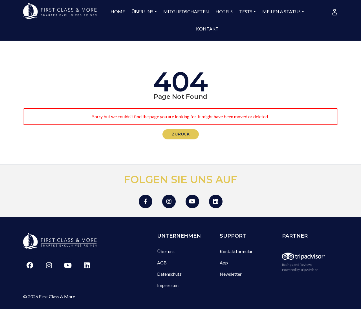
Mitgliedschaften (186, 11)
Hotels (224, 11)
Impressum (168, 285)
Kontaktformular (236, 251)
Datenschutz (169, 274)
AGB (162, 262)
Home (118, 11)
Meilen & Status (281, 11)
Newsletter (231, 274)
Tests (245, 11)
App (224, 262)
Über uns (142, 11)
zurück (181, 134)
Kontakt (207, 28)
